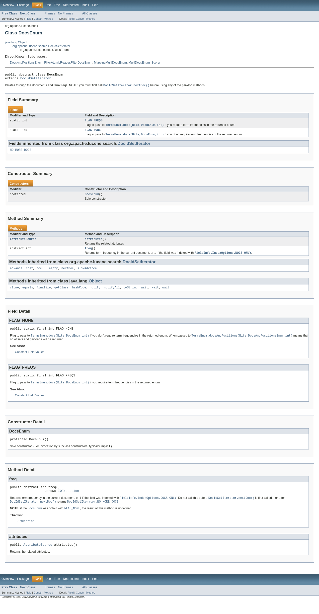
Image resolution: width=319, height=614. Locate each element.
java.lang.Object (16, 42)
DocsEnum (92, 198)
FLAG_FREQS (93, 123)
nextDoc (67, 274)
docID (41, 274)
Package (23, 5)
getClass (61, 294)
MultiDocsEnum (139, 62)
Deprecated (71, 5)
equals (27, 294)
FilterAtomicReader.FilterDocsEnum (68, 62)
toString (130, 294)
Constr (38, 18)
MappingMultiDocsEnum (110, 62)
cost (29, 274)
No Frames (65, 13)
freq (88, 254)
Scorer (156, 62)
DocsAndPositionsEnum (26, 62)
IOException (68, 501)
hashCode (79, 294)
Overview (7, 5)
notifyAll (112, 294)
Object (95, 287)
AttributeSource (23, 244)
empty (53, 274)
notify (95, 294)
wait (144, 294)
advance (16, 274)
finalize (44, 294)
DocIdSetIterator (35, 79)
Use (48, 5)
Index (85, 5)
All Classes (89, 13)
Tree (57, 5)
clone (14, 294)
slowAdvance (87, 274)
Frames (50, 13)
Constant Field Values (29, 359)
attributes (93, 244)
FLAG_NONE (93, 133)
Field (28, 18)
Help (95, 5)
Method (48, 18)
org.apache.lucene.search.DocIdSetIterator (41, 46)
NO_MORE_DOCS (20, 154)
